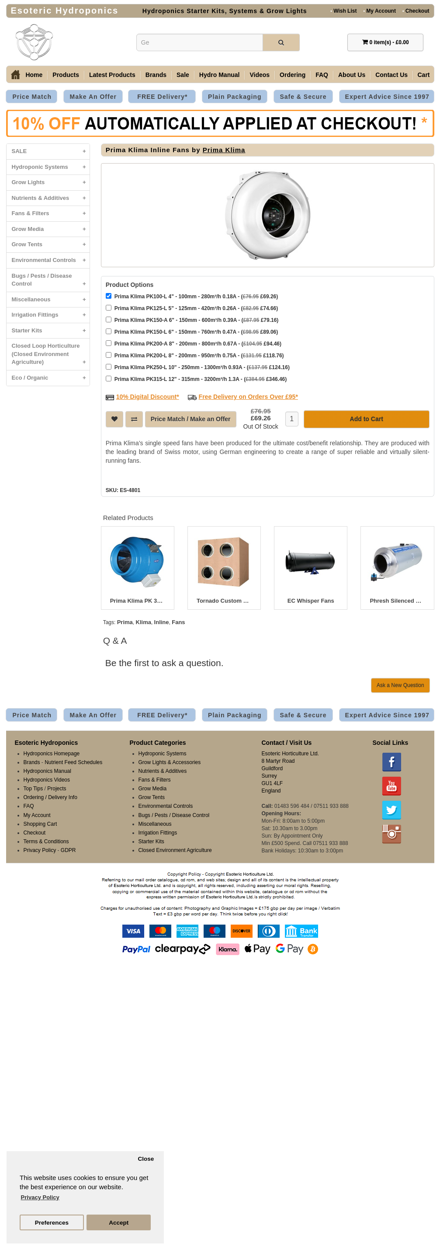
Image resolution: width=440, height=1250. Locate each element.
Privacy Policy (40, 850)
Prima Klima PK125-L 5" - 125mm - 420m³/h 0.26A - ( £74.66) (192, 308)
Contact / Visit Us (287, 742)
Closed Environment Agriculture (175, 850)
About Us (351, 74)
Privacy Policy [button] (40, 1197)
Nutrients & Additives (51, 198)
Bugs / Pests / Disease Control (51, 282)
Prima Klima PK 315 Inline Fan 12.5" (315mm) (137, 601)
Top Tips (33, 789)
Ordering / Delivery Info (50, 797)
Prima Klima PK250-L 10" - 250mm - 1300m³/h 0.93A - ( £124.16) (198, 367)
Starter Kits (51, 331)
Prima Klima (224, 150)
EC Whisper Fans (311, 601)
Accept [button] (118, 1222)
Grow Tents (51, 244)
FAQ (321, 74)
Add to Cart (366, 419)
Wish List (343, 11)
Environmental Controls (51, 260)
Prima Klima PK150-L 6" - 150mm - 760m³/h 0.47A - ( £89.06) (192, 331)
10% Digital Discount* (147, 396)
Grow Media (51, 229)
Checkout (416, 11)
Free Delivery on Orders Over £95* (248, 396)
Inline (161, 622)
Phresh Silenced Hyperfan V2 (397, 601)
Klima (143, 622)
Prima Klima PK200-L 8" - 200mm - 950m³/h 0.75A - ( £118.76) (195, 355)
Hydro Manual (219, 74)
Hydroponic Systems (51, 167)
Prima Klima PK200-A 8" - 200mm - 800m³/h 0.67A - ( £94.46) (193, 343)
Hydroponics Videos (47, 780)
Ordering (292, 74)
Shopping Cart (40, 824)
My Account (379, 11)
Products (65, 74)
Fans (178, 622)
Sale (183, 74)
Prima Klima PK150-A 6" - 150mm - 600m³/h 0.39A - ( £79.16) (192, 320)
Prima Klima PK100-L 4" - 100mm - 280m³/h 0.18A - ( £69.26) (192, 296)
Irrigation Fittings (51, 315)
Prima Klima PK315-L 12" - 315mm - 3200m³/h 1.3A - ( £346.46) (196, 379)
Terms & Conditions (46, 841)
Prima (125, 622)
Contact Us (391, 74)
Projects (56, 789)
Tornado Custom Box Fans (224, 601)
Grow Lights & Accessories (170, 762)
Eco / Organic (51, 378)
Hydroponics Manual (47, 771)
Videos (259, 74)
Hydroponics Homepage (52, 754)
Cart (424, 74)
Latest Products (112, 74)
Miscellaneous (51, 299)
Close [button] (146, 1159)
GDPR (68, 850)
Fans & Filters (51, 213)
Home (33, 74)
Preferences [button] (52, 1222)
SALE (51, 151)
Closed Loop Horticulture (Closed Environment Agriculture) (51, 356)
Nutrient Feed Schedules (73, 762)
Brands (156, 74)
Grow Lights (51, 182)
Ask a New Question (400, 685)
